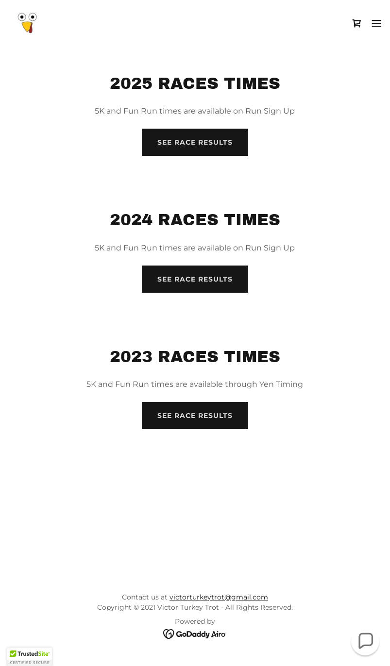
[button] (376, 23)
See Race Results (195, 142)
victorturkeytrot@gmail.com (219, 597)
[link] (27, 23)
